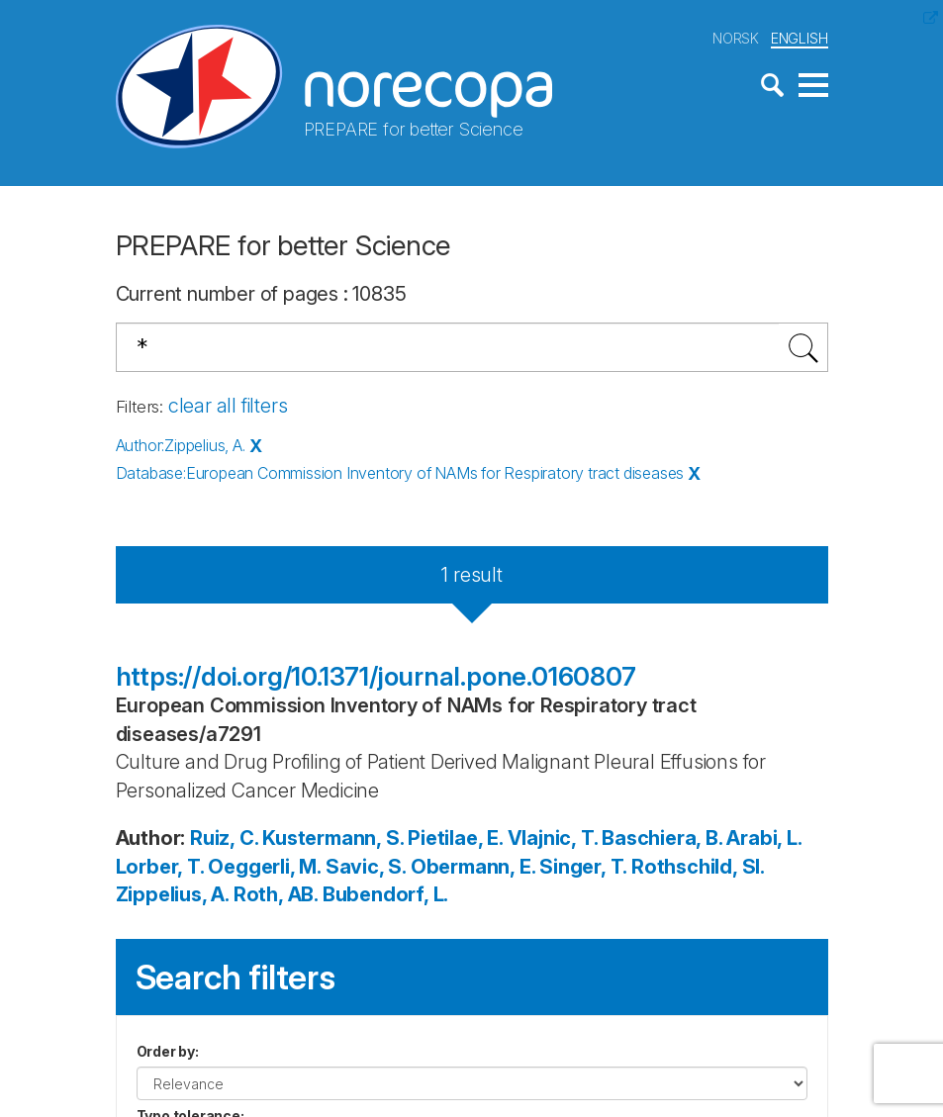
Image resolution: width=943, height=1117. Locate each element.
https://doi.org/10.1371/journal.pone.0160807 (376, 676)
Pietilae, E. (455, 838)
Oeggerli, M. (264, 867)
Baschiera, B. (661, 838)
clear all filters (228, 406)
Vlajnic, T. (553, 838)
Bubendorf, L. (385, 894)
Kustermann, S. (332, 838)
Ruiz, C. (223, 838)
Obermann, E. (473, 867)
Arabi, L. (763, 838)
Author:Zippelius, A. (180, 445)
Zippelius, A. (172, 894)
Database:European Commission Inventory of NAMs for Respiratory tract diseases (400, 473)
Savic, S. (366, 867)
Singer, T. (582, 867)
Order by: (168, 1051)
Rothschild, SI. (697, 867)
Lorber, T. (160, 867)
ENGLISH (799, 38)
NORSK (735, 38)
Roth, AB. (276, 894)
